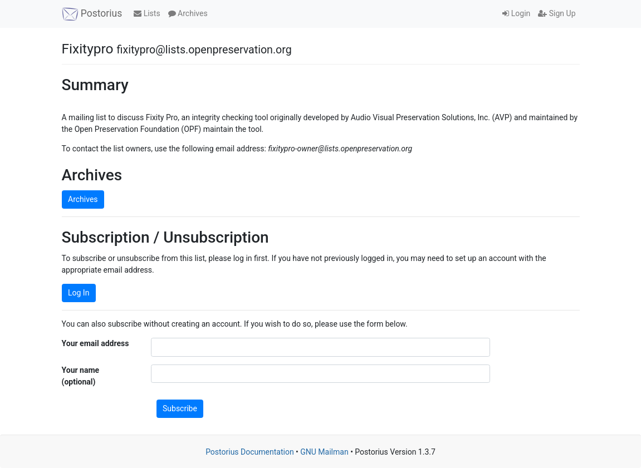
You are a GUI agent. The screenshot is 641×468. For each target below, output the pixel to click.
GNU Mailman (324, 451)
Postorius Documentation (249, 451)
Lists (147, 13)
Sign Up (556, 13)
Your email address (95, 343)
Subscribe (180, 408)
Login (516, 13)
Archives (188, 13)
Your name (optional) (81, 376)
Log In (78, 292)
